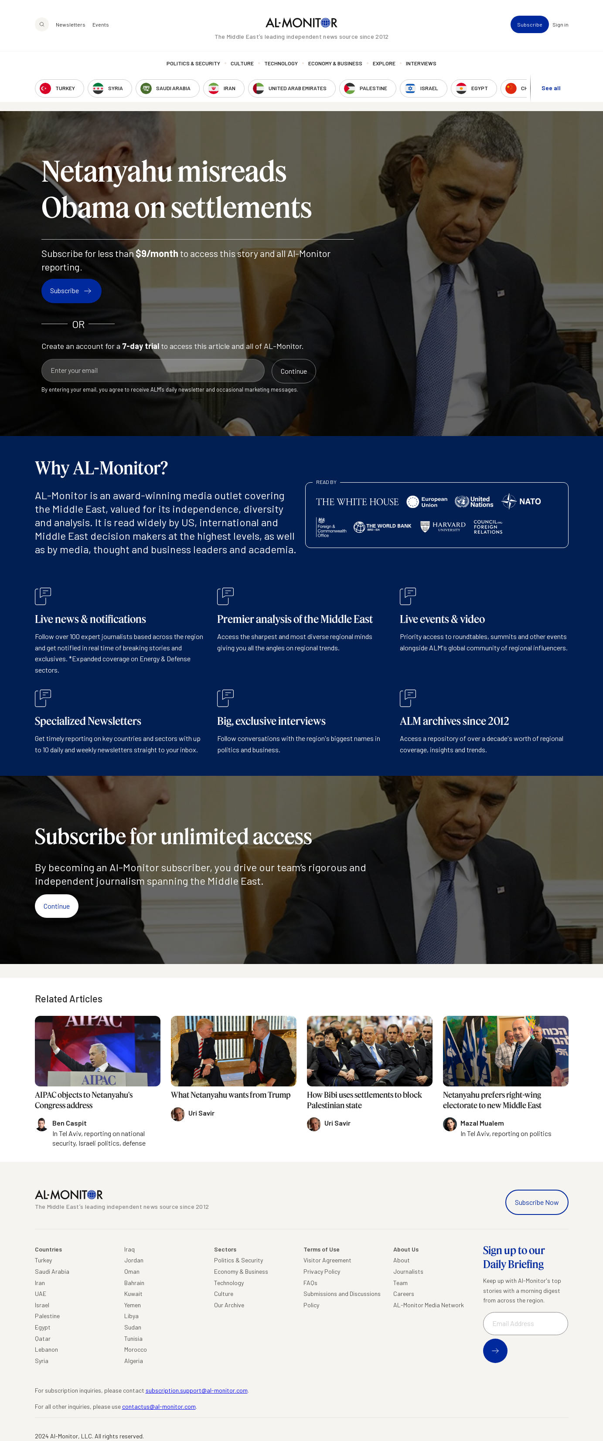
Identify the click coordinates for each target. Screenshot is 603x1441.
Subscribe (529, 24)
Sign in (560, 24)
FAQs (310, 1282)
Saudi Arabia (52, 1271)
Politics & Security (193, 63)
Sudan (132, 1327)
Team (400, 1282)
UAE (40, 1293)
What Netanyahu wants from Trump (230, 1094)
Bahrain (134, 1282)
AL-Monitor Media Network (428, 1305)
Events (100, 24)
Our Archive (229, 1305)
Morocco (135, 1349)
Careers (403, 1293)
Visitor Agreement (327, 1260)
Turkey (43, 1260)
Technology (281, 63)
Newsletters (70, 24)
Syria (41, 1360)
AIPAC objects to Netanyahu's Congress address (84, 1100)
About (401, 1260)
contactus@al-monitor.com (159, 1406)
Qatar (43, 1338)
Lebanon (46, 1349)
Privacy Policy (321, 1271)
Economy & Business (335, 63)
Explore (384, 63)
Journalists (408, 1271)
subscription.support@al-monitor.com (197, 1390)
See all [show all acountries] (551, 87)
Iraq (129, 1249)
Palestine (47, 1315)
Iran (40, 1282)
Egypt (43, 1327)
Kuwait (133, 1293)
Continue (57, 906)
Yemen (132, 1305)
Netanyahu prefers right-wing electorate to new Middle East (492, 1100)
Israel (42, 1305)
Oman (132, 1271)
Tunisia (133, 1338)
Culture (242, 63)
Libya (131, 1315)
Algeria (133, 1360)
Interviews (421, 63)
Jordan (133, 1260)
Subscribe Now (537, 1202)
